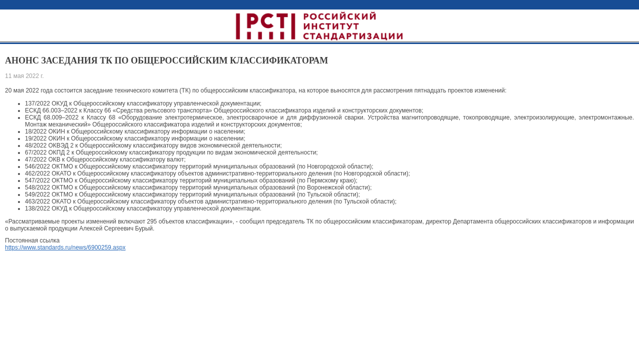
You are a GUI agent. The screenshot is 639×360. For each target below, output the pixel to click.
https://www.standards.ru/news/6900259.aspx (65, 247)
